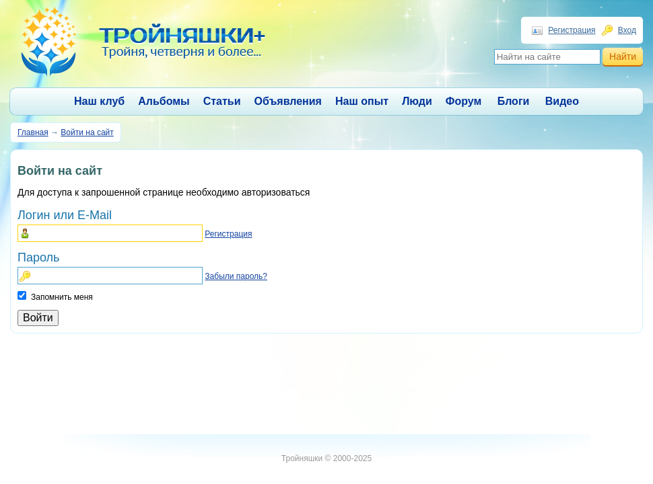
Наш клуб (99, 101)
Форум (464, 101)
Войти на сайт (87, 132)
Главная (33, 132)
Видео (562, 101)
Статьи (222, 101)
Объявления (288, 101)
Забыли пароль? (236, 276)
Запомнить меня (62, 297)
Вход (627, 30)
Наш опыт (361, 101)
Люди (417, 101)
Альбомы (164, 101)
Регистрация (571, 30)
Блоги (513, 101)
